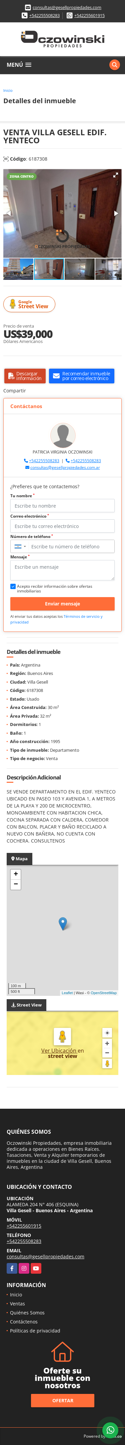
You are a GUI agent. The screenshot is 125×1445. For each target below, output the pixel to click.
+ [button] (16, 875)
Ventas (17, 1303)
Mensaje (20, 557)
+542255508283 (44, 15)
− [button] (16, 885)
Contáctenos (24, 1321)
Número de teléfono (31, 536)
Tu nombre (22, 496)
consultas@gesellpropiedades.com (67, 7)
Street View (30, 304)
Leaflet (67, 993)
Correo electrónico (29, 516)
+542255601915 (89, 15)
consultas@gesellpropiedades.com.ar (65, 467)
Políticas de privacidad (35, 1330)
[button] (115, 175)
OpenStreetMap (104, 993)
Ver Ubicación (59, 1050)
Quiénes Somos (27, 1312)
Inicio (8, 90)
